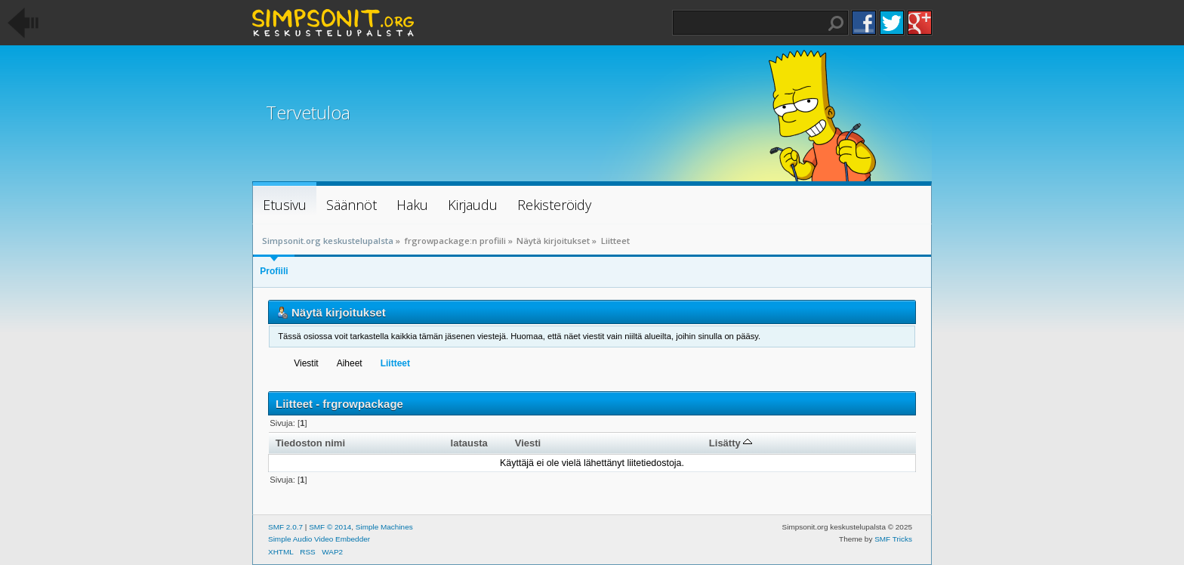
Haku (836, 23)
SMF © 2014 (330, 527)
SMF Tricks (893, 539)
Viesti (528, 443)
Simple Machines (384, 527)
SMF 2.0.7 (285, 527)
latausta (469, 443)
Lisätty (731, 443)
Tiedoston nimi (310, 443)
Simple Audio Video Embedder (319, 539)
